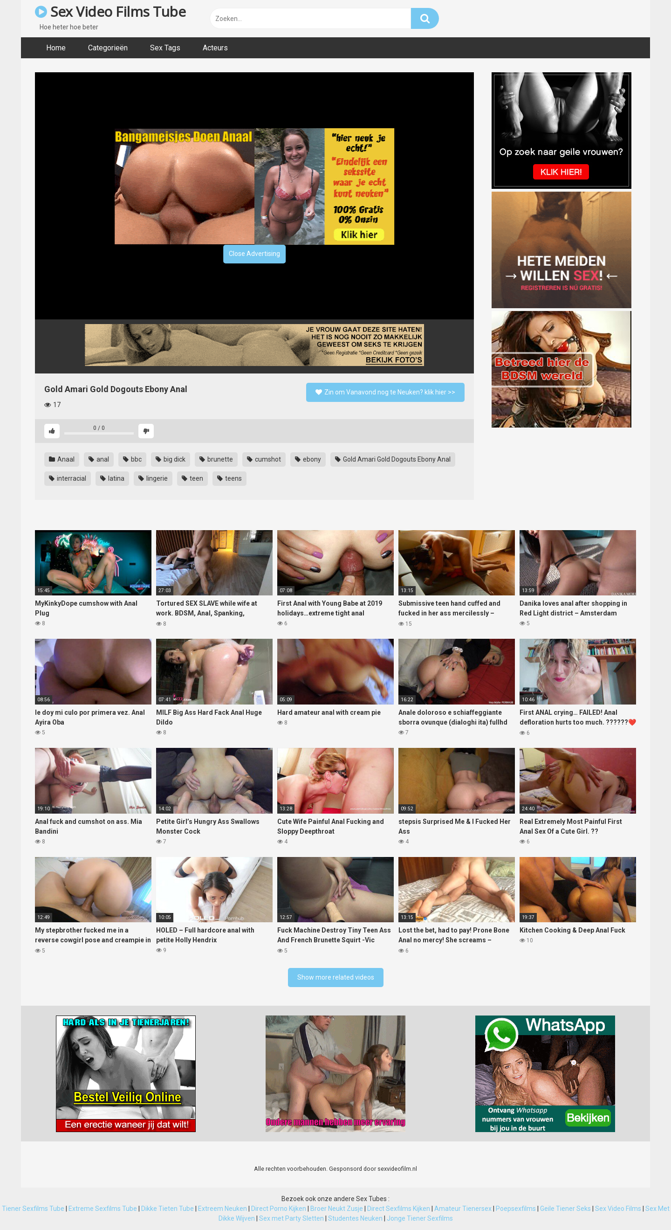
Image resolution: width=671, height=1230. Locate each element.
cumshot (264, 459)
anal (99, 459)
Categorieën (108, 47)
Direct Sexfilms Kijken (398, 1208)
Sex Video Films (618, 1208)
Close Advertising (254, 253)
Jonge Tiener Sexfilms (420, 1218)
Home (56, 47)
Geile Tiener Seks (565, 1208)
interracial (67, 478)
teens (229, 478)
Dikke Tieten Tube (167, 1208)
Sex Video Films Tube (110, 11)
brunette (216, 459)
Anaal (62, 459)
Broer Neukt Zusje (336, 1208)
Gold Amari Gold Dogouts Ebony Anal (393, 459)
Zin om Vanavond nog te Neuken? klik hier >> (385, 392)
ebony (308, 459)
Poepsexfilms (516, 1208)
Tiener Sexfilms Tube (33, 1208)
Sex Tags (165, 47)
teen (192, 478)
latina (112, 478)
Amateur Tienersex (463, 1208)
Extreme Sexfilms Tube (102, 1208)
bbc (132, 459)
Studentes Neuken (355, 1218)
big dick (170, 459)
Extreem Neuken (222, 1208)
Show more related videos (335, 977)
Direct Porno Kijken (278, 1208)
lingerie (153, 478)
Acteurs (215, 47)
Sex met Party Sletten (291, 1218)
